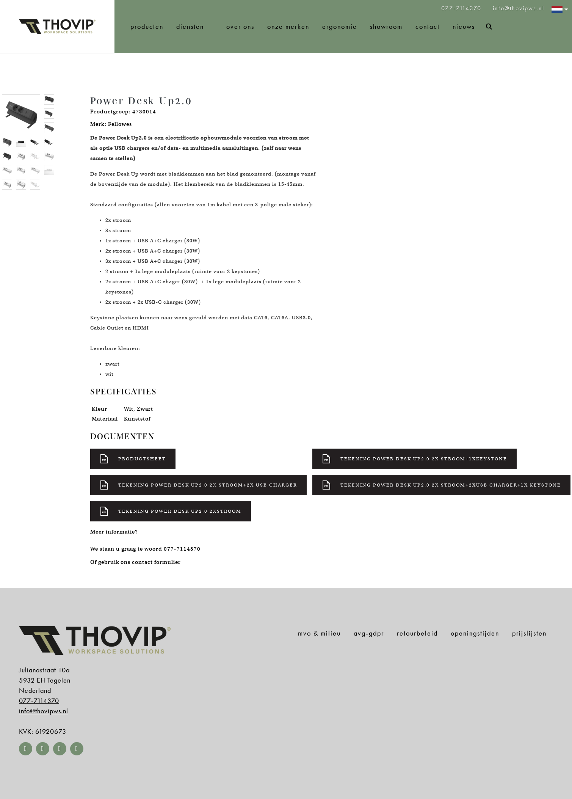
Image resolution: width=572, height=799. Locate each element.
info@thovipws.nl (518, 8)
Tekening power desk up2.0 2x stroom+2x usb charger (198, 485)
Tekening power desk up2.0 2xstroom (170, 511)
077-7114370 (462, 8)
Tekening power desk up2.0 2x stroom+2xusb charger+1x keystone (441, 485)
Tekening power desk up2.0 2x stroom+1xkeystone (414, 458)
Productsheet (133, 458)
